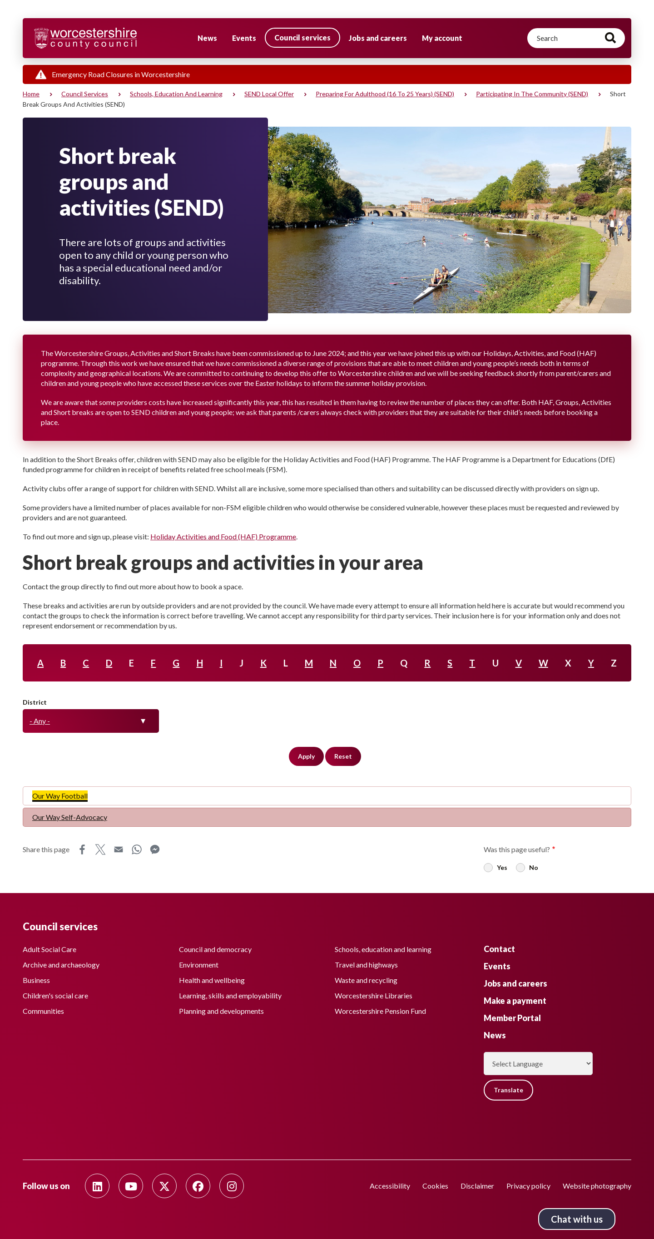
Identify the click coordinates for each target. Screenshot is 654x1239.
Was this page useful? (517, 849)
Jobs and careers (378, 38)
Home (31, 94)
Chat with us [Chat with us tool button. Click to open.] (577, 1219)
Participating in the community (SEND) (532, 94)
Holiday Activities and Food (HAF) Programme (223, 536)
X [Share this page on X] (100, 849)
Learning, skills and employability (230, 995)
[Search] (576, 38)
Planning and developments (221, 1011)
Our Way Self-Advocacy (69, 817)
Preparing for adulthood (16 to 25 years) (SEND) (385, 94)
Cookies (435, 1185)
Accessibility (390, 1185)
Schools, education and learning (176, 94)
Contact (499, 949)
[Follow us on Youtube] (131, 1186)
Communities (43, 1011)
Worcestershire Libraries (373, 995)
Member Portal (512, 1018)
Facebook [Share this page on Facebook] (82, 849)
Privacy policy (528, 1185)
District (35, 702)
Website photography (597, 1185)
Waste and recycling (366, 980)
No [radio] (533, 867)
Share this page (46, 849)
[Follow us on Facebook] (198, 1186)
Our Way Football (60, 795)
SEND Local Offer (269, 94)
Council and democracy (215, 949)
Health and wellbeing (212, 980)
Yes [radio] (502, 867)
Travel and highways (366, 964)
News (207, 38)
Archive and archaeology (61, 964)
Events (244, 38)
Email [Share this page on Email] (118, 849)
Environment (198, 964)
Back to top (633, 1218)
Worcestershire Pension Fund (380, 1011)
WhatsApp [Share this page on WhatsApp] (137, 849)
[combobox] (91, 721)
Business (36, 980)
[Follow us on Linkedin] (97, 1186)
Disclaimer (477, 1185)
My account (442, 38)
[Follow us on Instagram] (231, 1186)
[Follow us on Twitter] (164, 1186)
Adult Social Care (49, 949)
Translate (508, 1090)
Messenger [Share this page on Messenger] (155, 849)
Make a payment (515, 1001)
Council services (302, 37)
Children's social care (55, 995)
